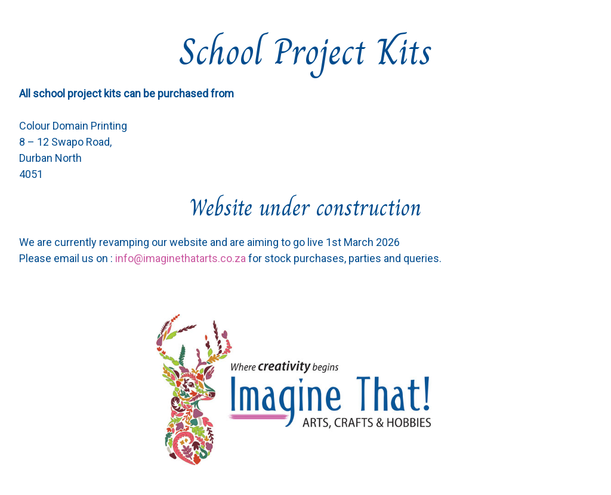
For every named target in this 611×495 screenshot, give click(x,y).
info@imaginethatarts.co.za (180, 258)
